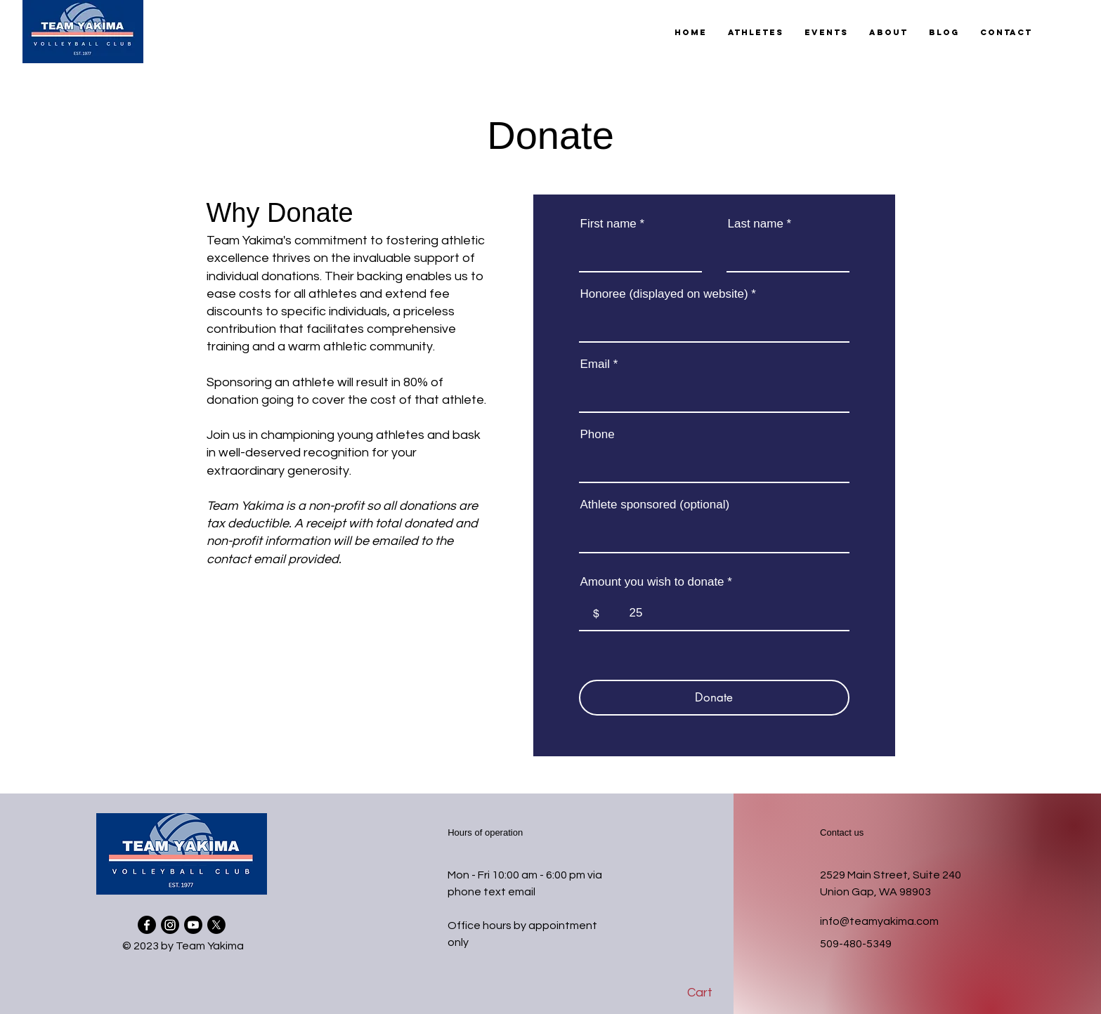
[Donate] (714, 698)
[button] (755, 32)
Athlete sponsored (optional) (655, 505)
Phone (597, 434)
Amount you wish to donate (652, 582)
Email (595, 364)
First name (608, 224)
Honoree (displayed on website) (664, 294)
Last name (755, 224)
